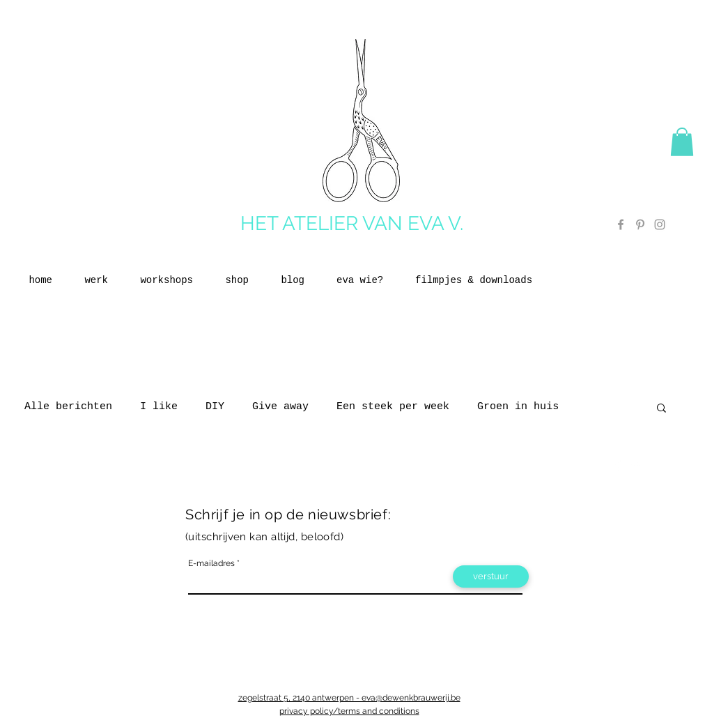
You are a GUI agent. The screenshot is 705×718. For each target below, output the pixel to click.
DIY (215, 407)
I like (159, 407)
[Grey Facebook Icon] (621, 224)
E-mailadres (211, 563)
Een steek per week (392, 407)
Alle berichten (68, 407)
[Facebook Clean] (617, 465)
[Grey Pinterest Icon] (640, 224)
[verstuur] (491, 576)
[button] (682, 142)
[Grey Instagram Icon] (660, 224)
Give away (280, 407)
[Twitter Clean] (636, 465)
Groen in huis (518, 407)
